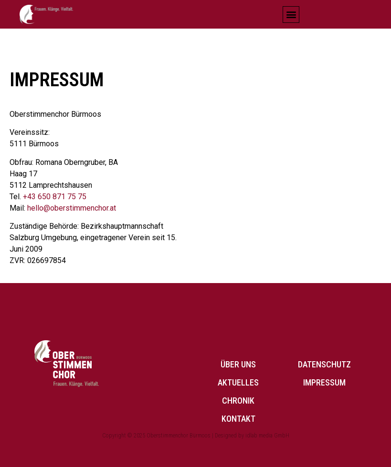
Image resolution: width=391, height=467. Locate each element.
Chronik (238, 401)
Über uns (238, 364)
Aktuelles (238, 382)
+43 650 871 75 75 (54, 196)
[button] (291, 14)
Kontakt (238, 419)
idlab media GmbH (267, 435)
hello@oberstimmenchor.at (71, 208)
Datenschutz (324, 364)
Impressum (324, 382)
